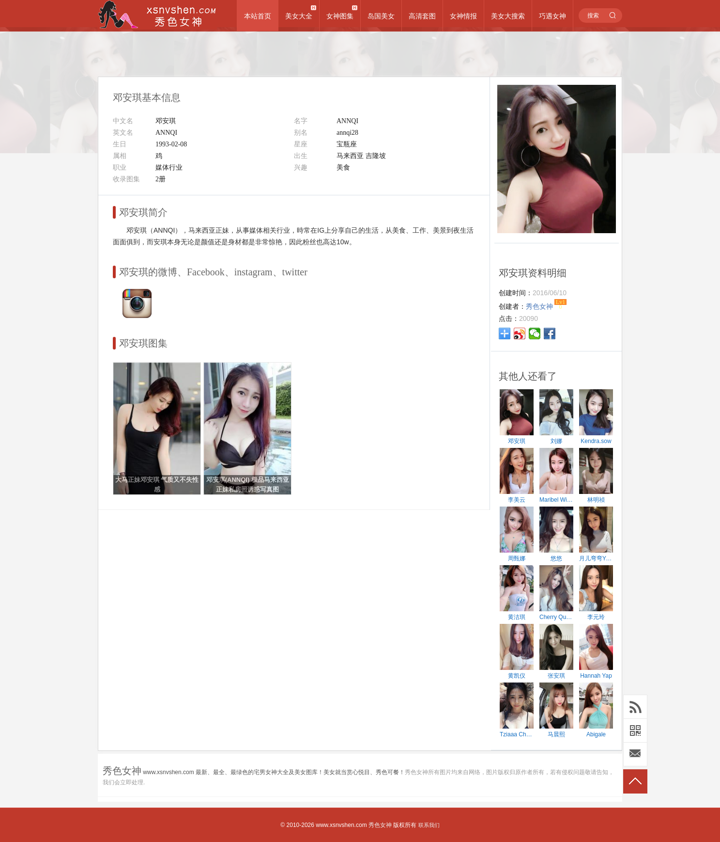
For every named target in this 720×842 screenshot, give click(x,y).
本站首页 (257, 16)
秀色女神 (380, 825)
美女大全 (298, 16)
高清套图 (422, 16)
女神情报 (463, 16)
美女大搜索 (508, 16)
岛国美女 (381, 16)
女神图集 (339, 16)
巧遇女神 (552, 16)
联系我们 (429, 825)
